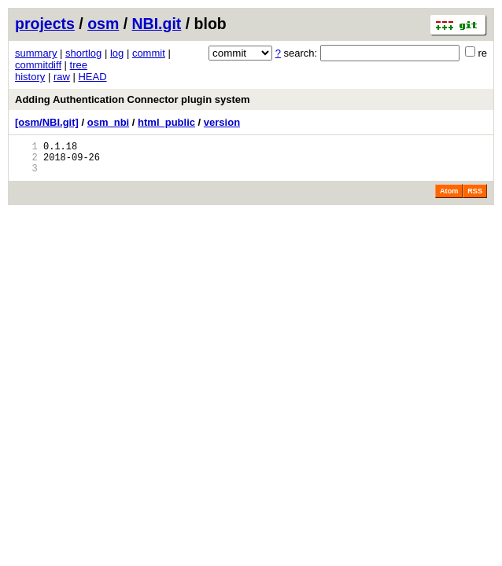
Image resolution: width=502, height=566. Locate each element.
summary (36, 53)
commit (148, 53)
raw (62, 77)
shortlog (83, 53)
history (30, 77)
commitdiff (38, 65)
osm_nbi (108, 122)
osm (103, 23)
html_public (166, 122)
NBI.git (157, 23)
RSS (474, 198)
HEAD (92, 77)
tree (78, 65)
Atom (449, 198)
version (222, 122)
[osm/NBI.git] (47, 122)
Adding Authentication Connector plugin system (132, 99)
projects (45, 23)
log (117, 53)
